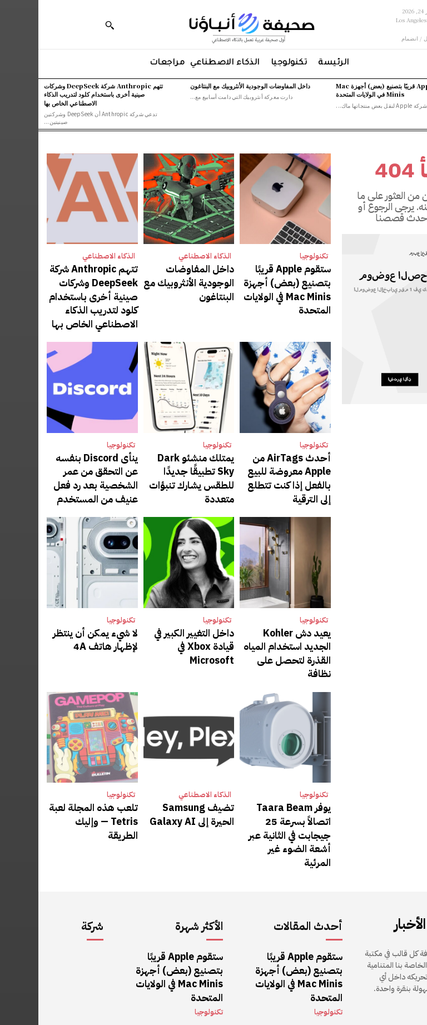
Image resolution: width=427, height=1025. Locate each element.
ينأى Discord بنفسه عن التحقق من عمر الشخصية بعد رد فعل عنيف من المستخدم (60, 448)
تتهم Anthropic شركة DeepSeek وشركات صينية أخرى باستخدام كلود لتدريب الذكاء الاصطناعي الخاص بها (65, 94)
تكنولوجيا (275, 256)
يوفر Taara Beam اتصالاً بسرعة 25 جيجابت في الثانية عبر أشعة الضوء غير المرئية (249, 760)
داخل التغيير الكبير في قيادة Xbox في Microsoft (155, 601)
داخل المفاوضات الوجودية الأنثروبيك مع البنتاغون (212, 85)
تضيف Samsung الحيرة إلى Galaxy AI (152, 754)
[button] (71, 25)
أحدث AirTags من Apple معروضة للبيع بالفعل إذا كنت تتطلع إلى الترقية (248, 442)
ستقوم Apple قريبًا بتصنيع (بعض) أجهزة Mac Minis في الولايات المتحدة (356, 89)
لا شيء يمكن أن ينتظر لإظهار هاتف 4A (55, 601)
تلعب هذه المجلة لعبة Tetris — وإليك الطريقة (61, 754)
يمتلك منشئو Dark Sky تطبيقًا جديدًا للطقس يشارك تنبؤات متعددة (152, 442)
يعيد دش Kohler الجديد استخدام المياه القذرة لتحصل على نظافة (252, 606)
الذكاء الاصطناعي (166, 256)
